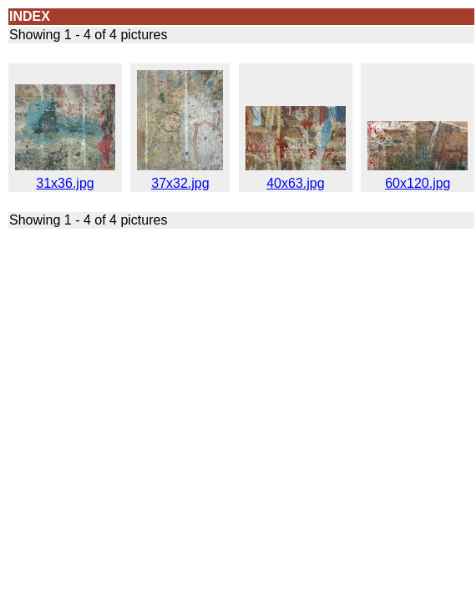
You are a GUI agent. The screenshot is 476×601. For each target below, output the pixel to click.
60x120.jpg (417, 177)
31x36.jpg (65, 177)
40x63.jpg (296, 177)
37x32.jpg (180, 177)
